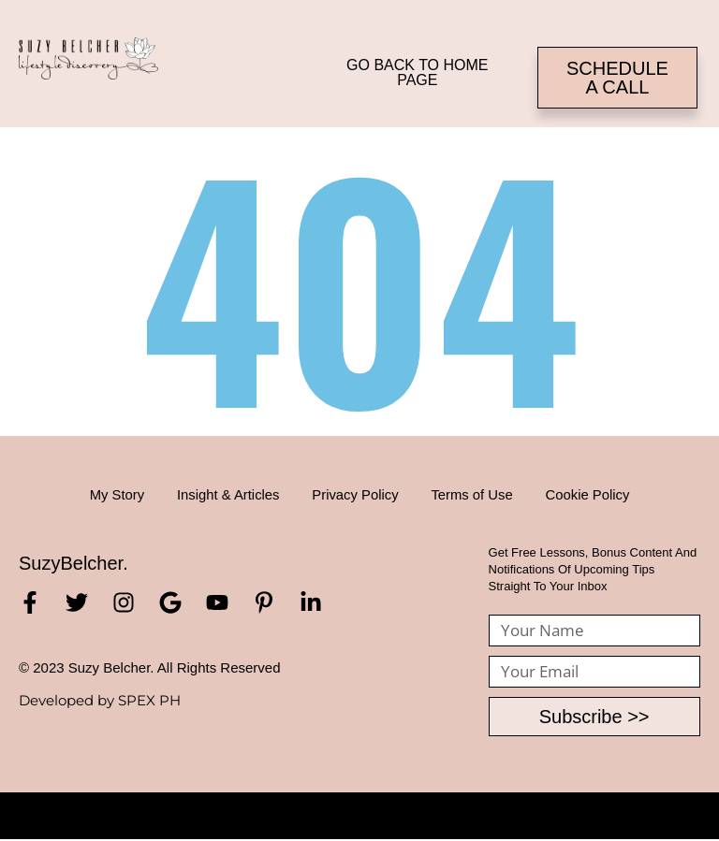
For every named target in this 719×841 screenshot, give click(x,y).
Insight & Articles (222, 494)
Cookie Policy (598, 494)
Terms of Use (477, 494)
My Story (105, 494)
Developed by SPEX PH (100, 700)
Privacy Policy (355, 494)
